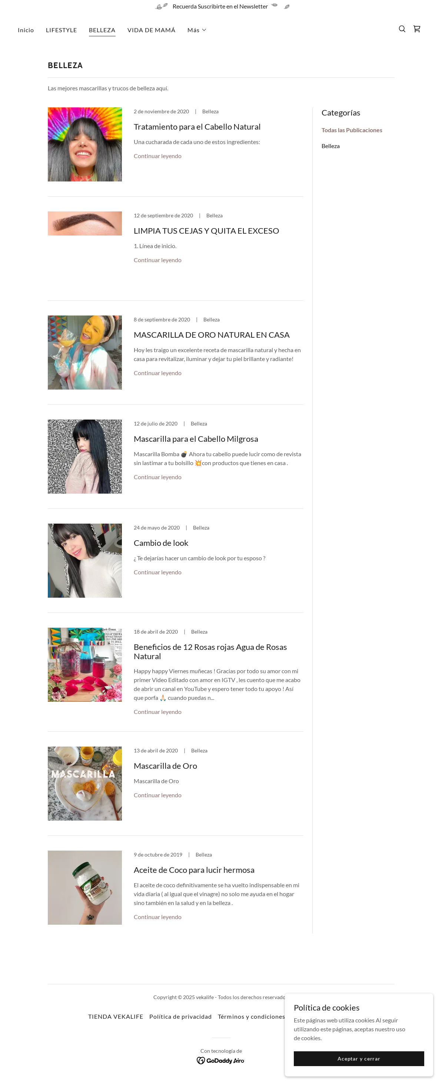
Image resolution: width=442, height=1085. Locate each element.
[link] (416, 28)
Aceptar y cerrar (359, 1058)
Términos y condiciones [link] (251, 1016)
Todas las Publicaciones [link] (352, 129)
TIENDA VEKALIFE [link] (115, 1016)
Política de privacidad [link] (180, 1016)
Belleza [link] (331, 145)
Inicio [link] (26, 29)
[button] (197, 30)
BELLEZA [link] (102, 29)
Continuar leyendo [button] (158, 155)
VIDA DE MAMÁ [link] (151, 29)
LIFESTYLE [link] (61, 29)
